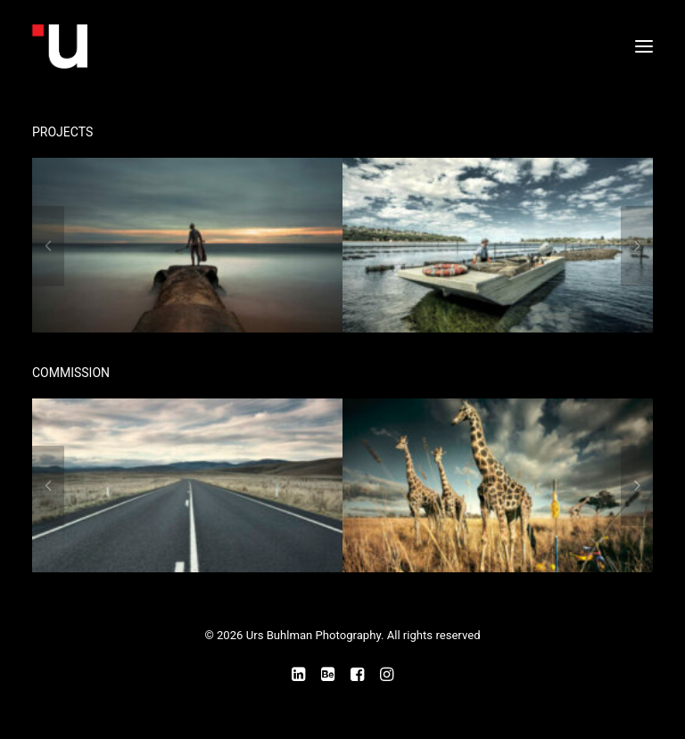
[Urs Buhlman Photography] (184, 46)
